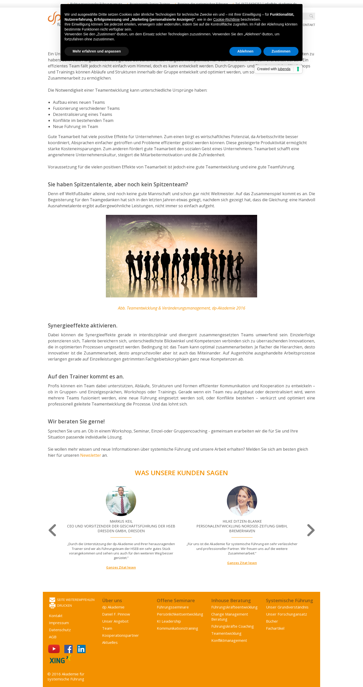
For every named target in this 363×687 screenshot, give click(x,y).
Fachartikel (275, 628)
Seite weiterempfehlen (72, 600)
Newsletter (91, 455)
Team (107, 628)
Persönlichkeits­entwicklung (180, 614)
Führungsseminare (173, 606)
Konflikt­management (229, 640)
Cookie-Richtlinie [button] (226, 19)
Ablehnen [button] (245, 51)
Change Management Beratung (229, 617)
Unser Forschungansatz (286, 614)
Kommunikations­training (177, 628)
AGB (52, 636)
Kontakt (308, 24)
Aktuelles (110, 642)
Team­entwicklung (226, 633)
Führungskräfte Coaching (232, 626)
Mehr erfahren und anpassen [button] (97, 51)
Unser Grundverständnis (287, 606)
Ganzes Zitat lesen (121, 567)
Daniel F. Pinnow (116, 614)
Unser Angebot (115, 621)
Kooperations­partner (120, 635)
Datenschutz (60, 629)
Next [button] (310, 530)
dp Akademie (113, 606)
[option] (121, 528)
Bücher (272, 621)
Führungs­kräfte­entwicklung (234, 606)
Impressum (59, 622)
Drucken (60, 606)
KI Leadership (169, 621)
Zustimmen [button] (280, 51)
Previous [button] (53, 530)
